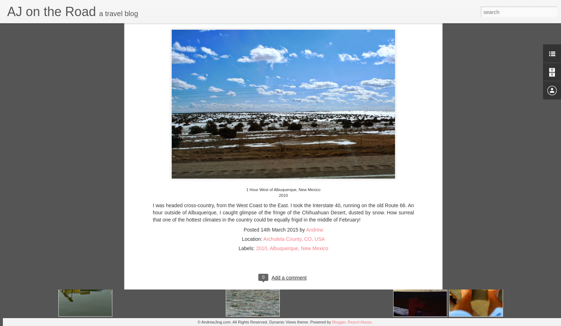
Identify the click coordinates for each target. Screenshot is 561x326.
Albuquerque (284, 206)
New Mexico (314, 206)
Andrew (314, 187)
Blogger (338, 322)
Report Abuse (360, 322)
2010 (261, 206)
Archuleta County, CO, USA (294, 197)
